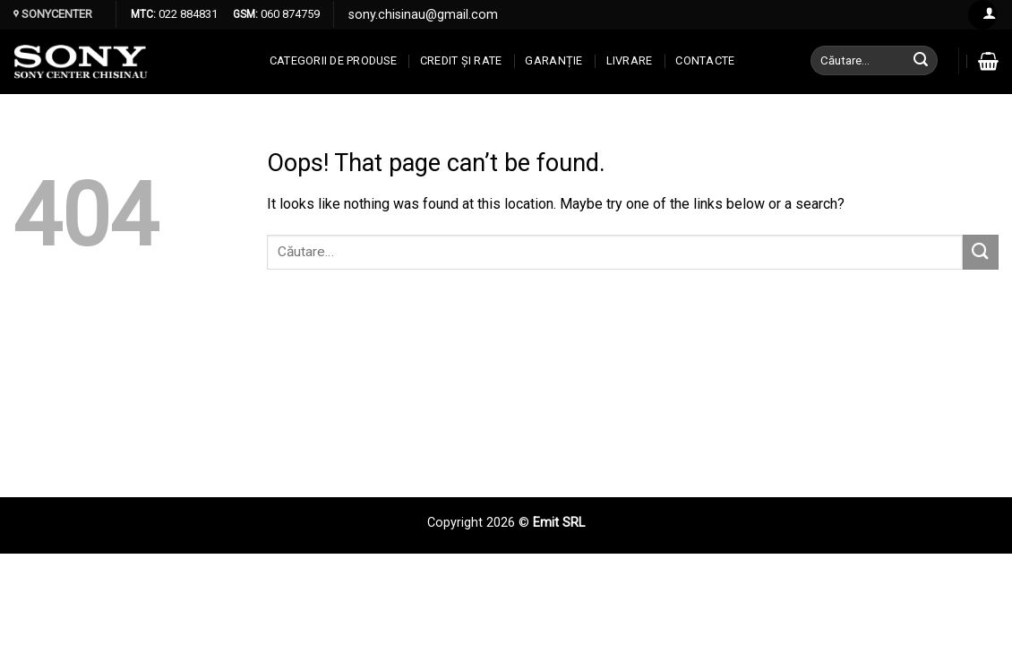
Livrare (629, 60)
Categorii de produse (333, 60)
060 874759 (289, 14)
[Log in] (982, 15)
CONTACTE (704, 60)
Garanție (553, 60)
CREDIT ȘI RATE (461, 60)
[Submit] (921, 61)
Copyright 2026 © (480, 522)
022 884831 (187, 14)
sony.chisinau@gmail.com (423, 14)
